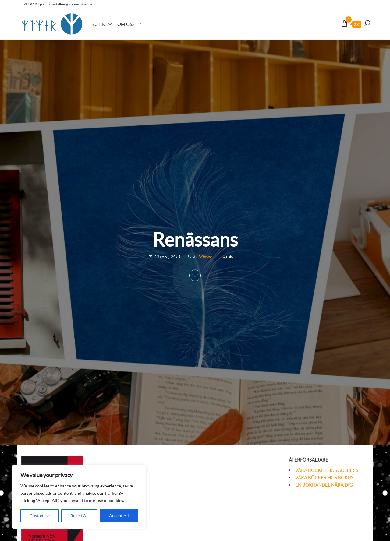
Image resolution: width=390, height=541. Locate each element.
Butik (98, 24)
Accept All (119, 515)
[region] (79, 497)
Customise (40, 515)
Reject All (79, 515)
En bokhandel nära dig (324, 484)
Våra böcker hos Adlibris (326, 470)
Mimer (205, 256)
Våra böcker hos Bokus (324, 477)
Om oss (126, 24)
